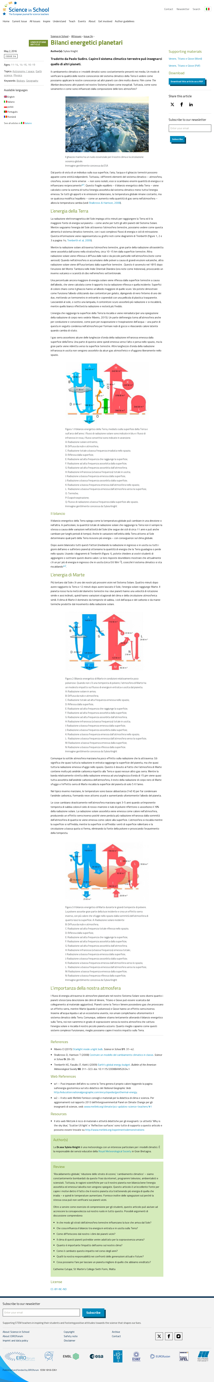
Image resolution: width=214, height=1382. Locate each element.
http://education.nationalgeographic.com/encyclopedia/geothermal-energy (95, 1092)
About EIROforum (13, 1337)
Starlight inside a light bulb (88, 1049)
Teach (72, 21)
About (92, 21)
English (9, 96)
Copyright (69, 1332)
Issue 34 (88, 36)
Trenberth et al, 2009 (79, 240)
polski (8, 106)
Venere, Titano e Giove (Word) (185, 59)
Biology (20, 81)
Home (6, 21)
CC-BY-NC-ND (59, 1289)
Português (11, 111)
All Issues (35, 21)
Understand (59, 21)
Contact (168, 9)
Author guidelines (124, 21)
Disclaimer (69, 1341)
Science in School (59, 36)
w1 (83, 184)
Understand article (38, 43)
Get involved (105, 21)
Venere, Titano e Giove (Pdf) (184, 66)
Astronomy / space (23, 71)
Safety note (71, 1337)
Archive (116, 1332)
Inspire (46, 21)
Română (10, 116)
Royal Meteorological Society (114, 1151)
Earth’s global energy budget (114, 1065)
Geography (32, 81)
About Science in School (16, 1332)
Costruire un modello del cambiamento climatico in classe (121, 1055)
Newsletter (183, 9)
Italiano (9, 101)
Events (82, 21)
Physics (17, 75)
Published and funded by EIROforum (21, 1370)
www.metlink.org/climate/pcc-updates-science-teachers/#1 (118, 1106)
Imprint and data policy (15, 1341)
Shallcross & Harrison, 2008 (104, 203)
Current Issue (19, 21)
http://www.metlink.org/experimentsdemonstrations (114, 1130)
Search (196, 9)
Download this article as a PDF (187, 81)
